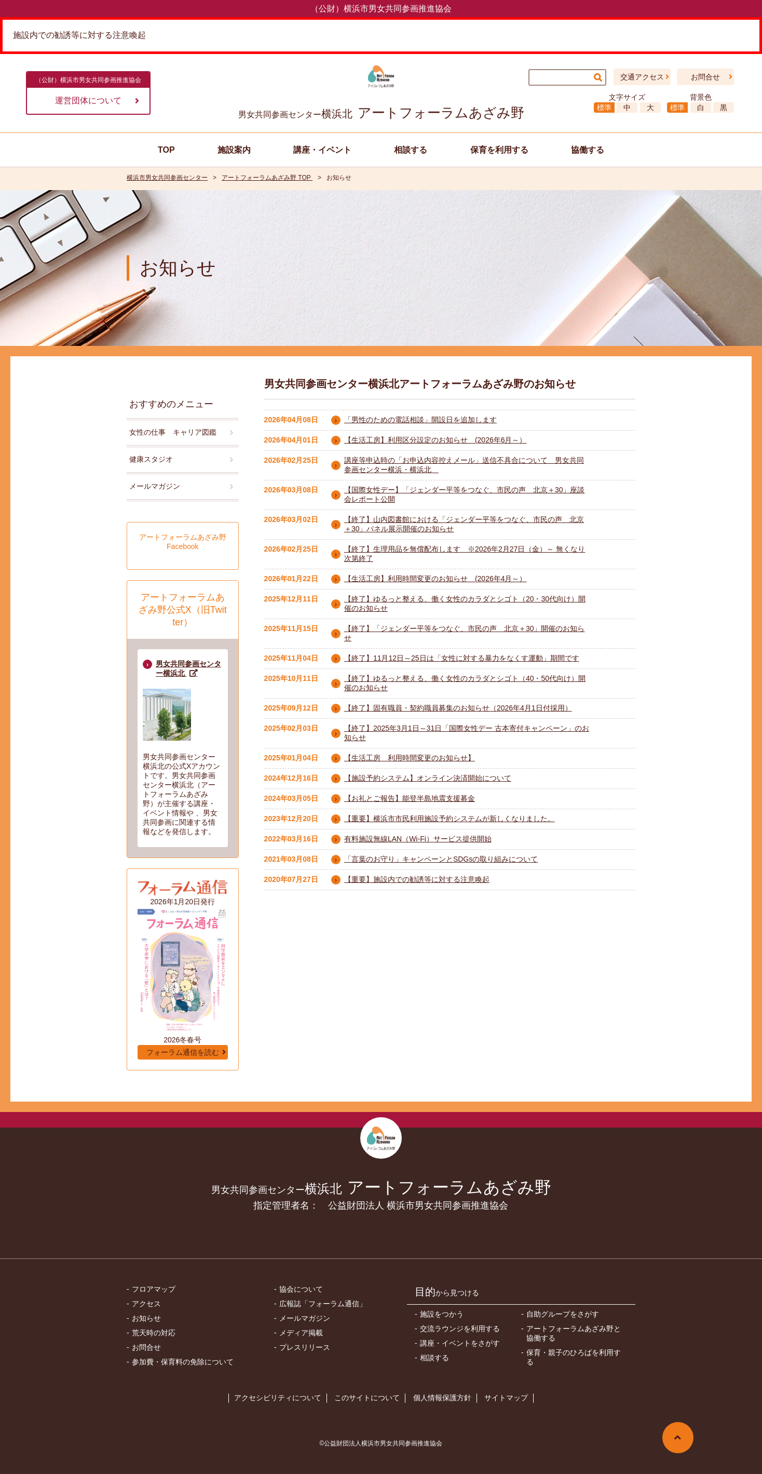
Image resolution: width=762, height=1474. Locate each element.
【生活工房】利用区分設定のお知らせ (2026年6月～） (435, 440)
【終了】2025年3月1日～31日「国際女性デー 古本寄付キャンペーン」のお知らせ (466, 733)
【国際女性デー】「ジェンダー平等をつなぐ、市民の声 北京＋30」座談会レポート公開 (464, 494)
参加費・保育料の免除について (183, 1362)
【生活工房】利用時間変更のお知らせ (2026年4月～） (435, 578)
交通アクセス (642, 77)
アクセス (146, 1303)
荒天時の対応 (153, 1333)
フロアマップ (153, 1289)
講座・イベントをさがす (460, 1343)
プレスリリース (304, 1347)
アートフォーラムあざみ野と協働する (573, 1333)
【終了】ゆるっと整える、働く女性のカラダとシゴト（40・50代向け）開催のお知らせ (465, 683)
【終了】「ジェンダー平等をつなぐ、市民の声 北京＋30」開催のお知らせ (464, 633)
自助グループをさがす (562, 1314)
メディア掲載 (301, 1333)
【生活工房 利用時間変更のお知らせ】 (409, 758)
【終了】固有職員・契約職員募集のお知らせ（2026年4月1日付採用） (458, 708)
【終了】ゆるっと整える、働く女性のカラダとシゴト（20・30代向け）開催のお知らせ (465, 603)
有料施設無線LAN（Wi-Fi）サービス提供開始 (418, 839)
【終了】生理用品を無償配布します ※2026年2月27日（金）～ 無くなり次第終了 (464, 553)
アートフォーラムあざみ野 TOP (267, 177)
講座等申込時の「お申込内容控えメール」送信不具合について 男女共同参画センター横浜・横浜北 (464, 465)
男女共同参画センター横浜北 (188, 668)
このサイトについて (367, 1397)
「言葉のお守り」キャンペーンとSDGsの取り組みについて (441, 859)
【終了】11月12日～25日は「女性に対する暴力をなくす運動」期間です (461, 658)
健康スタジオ (151, 459)
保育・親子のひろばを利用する (573, 1357)
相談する (434, 1358)
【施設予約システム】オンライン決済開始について (427, 778)
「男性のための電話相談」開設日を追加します (420, 420)
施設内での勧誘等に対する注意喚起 (79, 35)
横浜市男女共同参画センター (167, 177)
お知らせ (146, 1318)
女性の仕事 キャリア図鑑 (172, 432)
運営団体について (97, 100)
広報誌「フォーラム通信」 (322, 1303)
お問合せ (705, 77)
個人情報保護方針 (442, 1397)
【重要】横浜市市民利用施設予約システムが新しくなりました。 (449, 818)
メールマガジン (154, 486)
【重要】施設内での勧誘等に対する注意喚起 (416, 879)
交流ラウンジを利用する (460, 1328)
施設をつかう (442, 1314)
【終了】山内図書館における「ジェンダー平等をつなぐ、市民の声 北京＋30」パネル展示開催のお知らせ (464, 524)
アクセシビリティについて (277, 1397)
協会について (301, 1289)
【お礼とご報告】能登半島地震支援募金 (409, 798)
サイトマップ (506, 1397)
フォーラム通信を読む (182, 1052)
